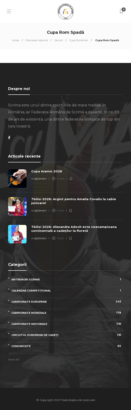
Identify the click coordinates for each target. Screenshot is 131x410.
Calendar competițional (67, 290)
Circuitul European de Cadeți (67, 335)
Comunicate (67, 346)
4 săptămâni (39, 178)
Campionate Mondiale (67, 312)
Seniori (58, 40)
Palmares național (37, 40)
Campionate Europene (67, 301)
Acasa (15, 40)
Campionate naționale (67, 324)
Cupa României (78, 40)
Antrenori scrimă (67, 279)
